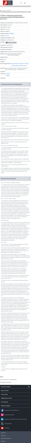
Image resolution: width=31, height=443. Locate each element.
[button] (15, 84)
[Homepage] (0, 10)
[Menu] (24, 3)
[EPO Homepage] (8, 3)
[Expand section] (29, 387)
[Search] (21, 3)
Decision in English (11, 42)
